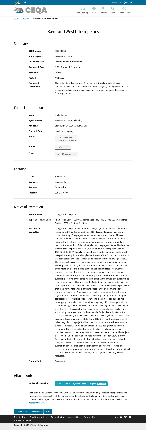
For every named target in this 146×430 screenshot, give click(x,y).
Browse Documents (23, 420)
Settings (127, 2)
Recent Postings (83, 9)
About (94, 9)
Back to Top (19, 417)
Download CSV (22, 411)
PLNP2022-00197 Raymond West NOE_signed (81, 384)
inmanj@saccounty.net (66, 154)
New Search (37, 411)
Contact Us (116, 2)
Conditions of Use (38, 417)
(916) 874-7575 (63, 147)
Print (48, 411)
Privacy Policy (57, 417)
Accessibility (74, 417)
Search (113, 9)
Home (16, 19)
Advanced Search (124, 9)
